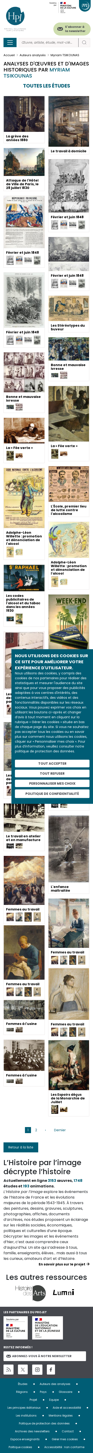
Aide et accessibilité (67, 1408)
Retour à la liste (20, 1147)
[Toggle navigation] (10, 42)
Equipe (54, 1400)
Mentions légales (61, 1415)
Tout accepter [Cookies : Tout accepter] (52, 763)
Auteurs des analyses (55, 1384)
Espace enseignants (25, 1439)
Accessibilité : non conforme (64, 1447)
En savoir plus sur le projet (62, 1264)
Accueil (9, 55)
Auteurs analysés (33, 55)
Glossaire (65, 1392)
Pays (43, 1392)
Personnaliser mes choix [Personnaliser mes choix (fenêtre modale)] (52, 783)
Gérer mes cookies (65, 1439)
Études (23, 1384)
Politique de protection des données (44, 1423)
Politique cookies (20, 1447)
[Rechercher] (49, 42)
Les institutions (26, 1415)
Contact (68, 1431)
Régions (22, 1392)
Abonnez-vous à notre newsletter (39, 1356)
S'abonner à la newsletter (75, 29)
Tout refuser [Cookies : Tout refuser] (52, 773)
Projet (33, 1400)
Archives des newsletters (32, 1431)
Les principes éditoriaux (24, 1408)
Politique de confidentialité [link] (52, 793)
